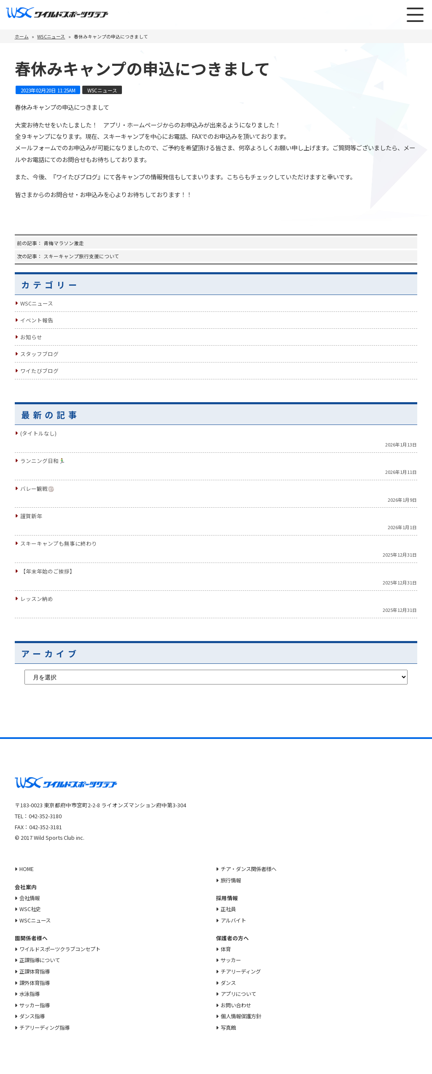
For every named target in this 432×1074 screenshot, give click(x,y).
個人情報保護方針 (243, 1017)
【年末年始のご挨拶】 (47, 571)
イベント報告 (36, 320)
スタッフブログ (39, 354)
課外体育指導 (36, 983)
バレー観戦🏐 (37, 488)
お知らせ (31, 337)
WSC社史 (30, 909)
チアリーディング (242, 972)
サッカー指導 (36, 1005)
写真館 (229, 1028)
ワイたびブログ (39, 371)
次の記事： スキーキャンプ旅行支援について (68, 256)
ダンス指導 (33, 1017)
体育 (226, 949)
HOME (27, 869)
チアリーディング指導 (46, 1028)
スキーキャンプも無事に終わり (58, 543)
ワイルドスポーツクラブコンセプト (63, 949)
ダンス (229, 983)
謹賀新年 (31, 516)
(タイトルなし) (38, 433)
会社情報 (30, 897)
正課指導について (41, 960)
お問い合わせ (237, 1005)
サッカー (232, 960)
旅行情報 (232, 880)
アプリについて (240, 994)
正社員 (229, 909)
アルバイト (234, 920)
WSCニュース (51, 36)
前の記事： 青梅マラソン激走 (50, 242)
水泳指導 (30, 994)
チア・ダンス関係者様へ (251, 869)
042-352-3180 (45, 816)
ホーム (22, 36)
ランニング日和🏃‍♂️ (42, 461)
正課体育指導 (36, 972)
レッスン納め (36, 599)
